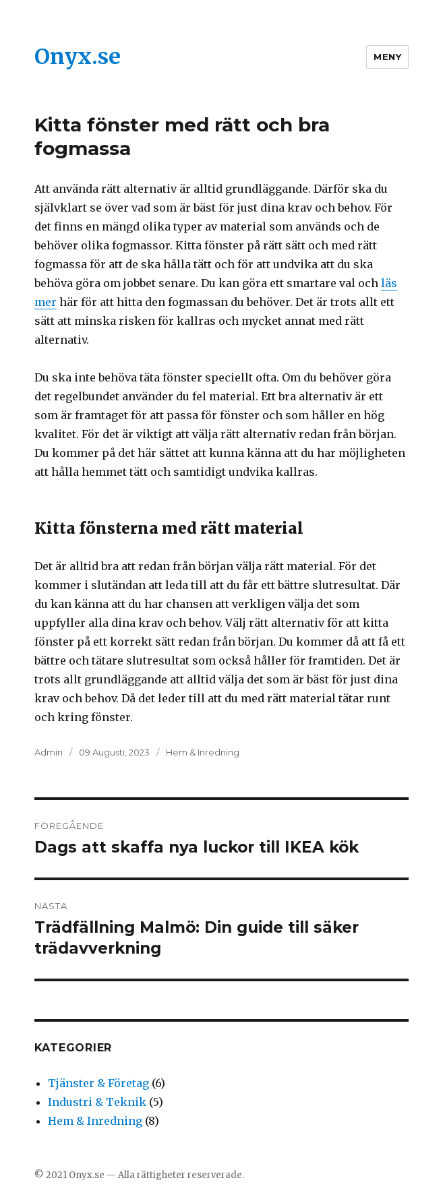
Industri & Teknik (97, 1102)
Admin (48, 752)
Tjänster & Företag (98, 1083)
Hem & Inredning (202, 752)
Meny (387, 56)
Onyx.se (77, 56)
